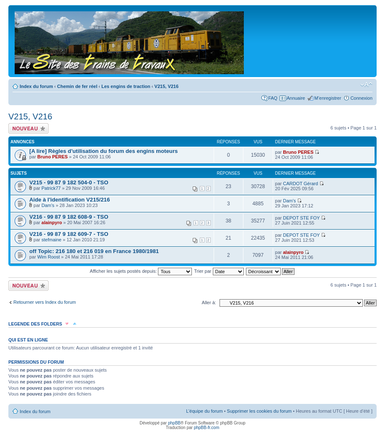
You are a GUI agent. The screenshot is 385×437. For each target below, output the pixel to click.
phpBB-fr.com (207, 427)
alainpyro (51, 222)
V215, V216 (167, 86)
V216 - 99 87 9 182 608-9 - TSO (68, 217)
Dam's (47, 205)
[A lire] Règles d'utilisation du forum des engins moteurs (103, 151)
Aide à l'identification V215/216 (69, 200)
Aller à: (209, 302)
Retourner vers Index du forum (44, 302)
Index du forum (36, 86)
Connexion (361, 98)
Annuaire (296, 98)
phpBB (174, 423)
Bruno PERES (52, 156)
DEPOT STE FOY (301, 217)
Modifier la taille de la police (366, 84)
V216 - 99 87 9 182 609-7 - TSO (68, 234)
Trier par (218, 271)
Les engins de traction (125, 86)
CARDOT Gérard (300, 183)
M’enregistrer (327, 98)
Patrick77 (51, 188)
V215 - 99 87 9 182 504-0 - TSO (68, 182)
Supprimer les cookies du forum (259, 411)
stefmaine (51, 239)
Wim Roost (48, 256)
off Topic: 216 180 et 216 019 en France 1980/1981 (94, 251)
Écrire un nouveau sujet (28, 128)
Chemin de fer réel (77, 86)
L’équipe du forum (204, 411)
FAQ (272, 98)
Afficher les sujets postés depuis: (141, 271)
